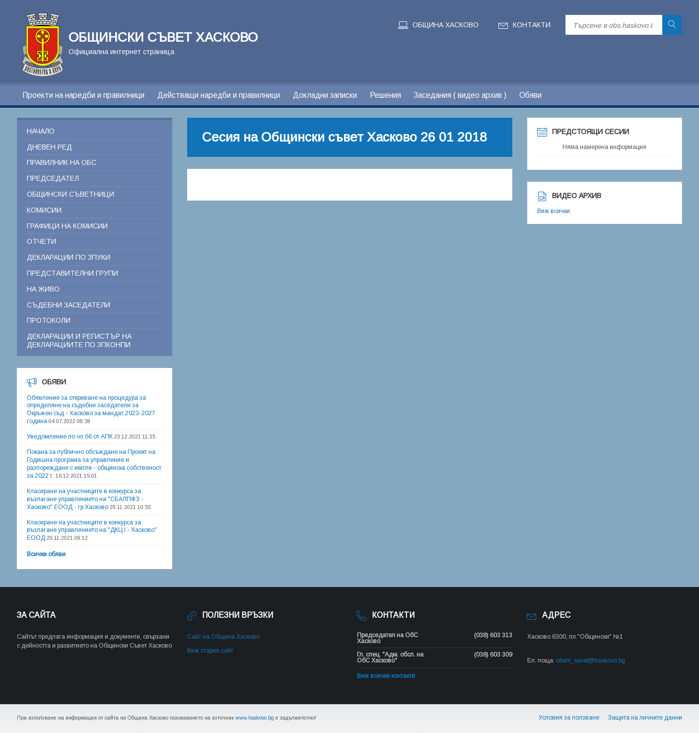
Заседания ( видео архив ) (460, 95)
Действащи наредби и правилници (218, 95)
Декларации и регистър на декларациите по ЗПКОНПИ (79, 340)
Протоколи (48, 320)
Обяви (530, 95)
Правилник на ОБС (61, 162)
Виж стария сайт (210, 650)
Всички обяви (46, 554)
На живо (43, 289)
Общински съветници (70, 194)
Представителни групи (72, 273)
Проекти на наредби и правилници (83, 95)
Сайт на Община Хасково (223, 636)
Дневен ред (49, 147)
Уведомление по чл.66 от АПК (70, 436)
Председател (53, 178)
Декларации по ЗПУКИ (68, 257)
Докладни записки (325, 95)
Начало (41, 131)
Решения (385, 95)
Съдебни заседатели (68, 305)
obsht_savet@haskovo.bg (590, 660)
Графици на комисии (67, 226)
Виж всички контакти (386, 675)
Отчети (41, 241)
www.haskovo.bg (254, 718)
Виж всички (553, 211)
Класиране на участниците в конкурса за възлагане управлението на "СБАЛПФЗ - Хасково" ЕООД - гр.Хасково (85, 499)
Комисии (44, 210)
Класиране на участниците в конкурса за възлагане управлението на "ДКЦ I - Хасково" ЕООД (92, 530)
